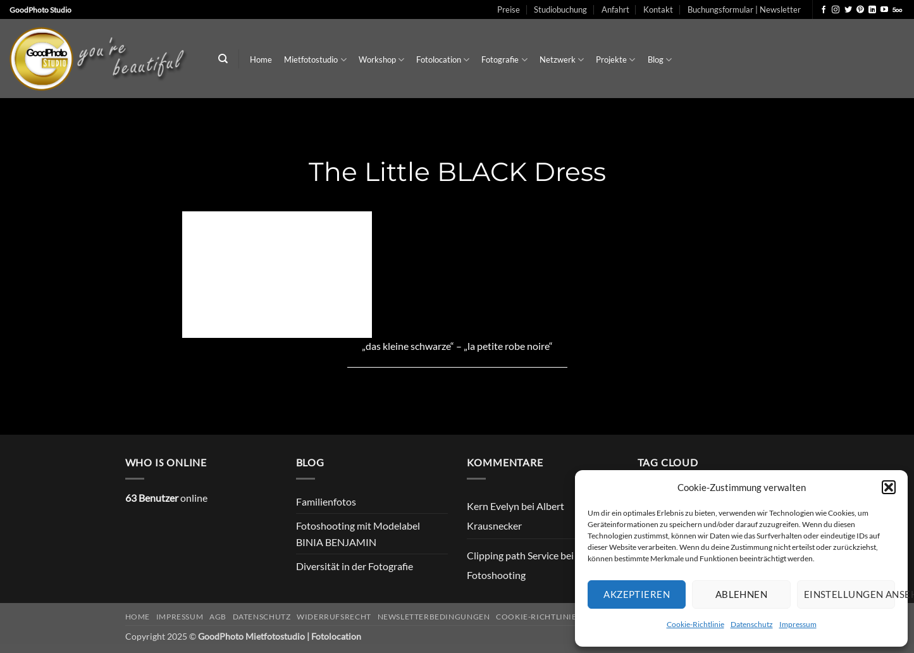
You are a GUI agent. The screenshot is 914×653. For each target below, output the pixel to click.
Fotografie (504, 60)
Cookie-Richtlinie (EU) (545, 616)
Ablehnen (741, 594)
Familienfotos (326, 501)
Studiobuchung (560, 9)
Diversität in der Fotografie (354, 566)
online (166, 498)
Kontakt (658, 9)
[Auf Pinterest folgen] (860, 10)
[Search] (223, 59)
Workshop (381, 60)
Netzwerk (562, 60)
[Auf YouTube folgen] (884, 10)
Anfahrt (615, 9)
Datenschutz (752, 624)
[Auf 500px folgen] (897, 10)
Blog (660, 60)
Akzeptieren (636, 594)
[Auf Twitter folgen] (848, 10)
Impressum (798, 624)
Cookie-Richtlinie (695, 624)
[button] (888, 487)
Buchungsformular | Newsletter (744, 9)
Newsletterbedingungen (434, 616)
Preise (508, 9)
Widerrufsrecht (334, 616)
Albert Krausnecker (515, 516)
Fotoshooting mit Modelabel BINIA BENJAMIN (358, 533)
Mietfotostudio (315, 60)
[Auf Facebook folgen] (823, 10)
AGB (217, 616)
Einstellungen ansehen (849, 594)
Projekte (615, 60)
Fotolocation (442, 60)
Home (261, 59)
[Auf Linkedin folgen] (872, 10)
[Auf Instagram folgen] (835, 10)
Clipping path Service (513, 555)
